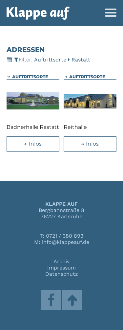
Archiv (61, 261)
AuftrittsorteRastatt (62, 60)
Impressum (61, 268)
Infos (32, 144)
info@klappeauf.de (65, 242)
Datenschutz (61, 274)
